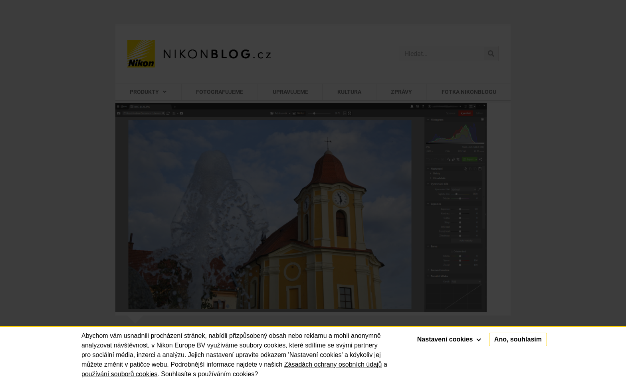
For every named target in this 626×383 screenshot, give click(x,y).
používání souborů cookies (119, 374)
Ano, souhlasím (518, 339)
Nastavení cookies (449, 339)
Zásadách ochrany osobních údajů (333, 364)
